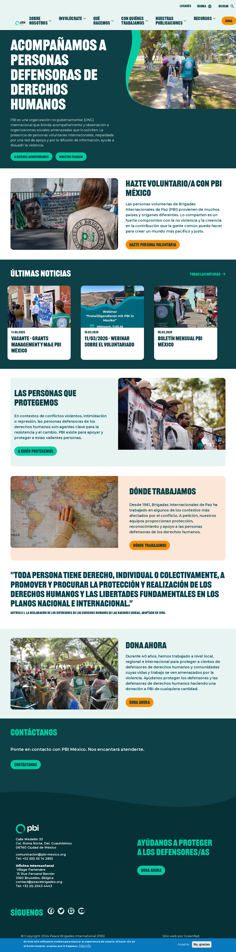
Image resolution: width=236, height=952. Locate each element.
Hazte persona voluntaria (152, 245)
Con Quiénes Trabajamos (132, 20)
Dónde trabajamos (149, 545)
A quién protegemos (35, 451)
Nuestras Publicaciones (169, 20)
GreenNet (192, 936)
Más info (85, 946)
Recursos (203, 18)
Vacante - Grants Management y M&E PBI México (36, 344)
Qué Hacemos (101, 20)
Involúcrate (70, 18)
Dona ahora (139, 702)
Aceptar (184, 945)
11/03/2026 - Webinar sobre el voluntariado (109, 341)
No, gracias (202, 944)
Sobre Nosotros (38, 20)
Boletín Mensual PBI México (180, 341)
